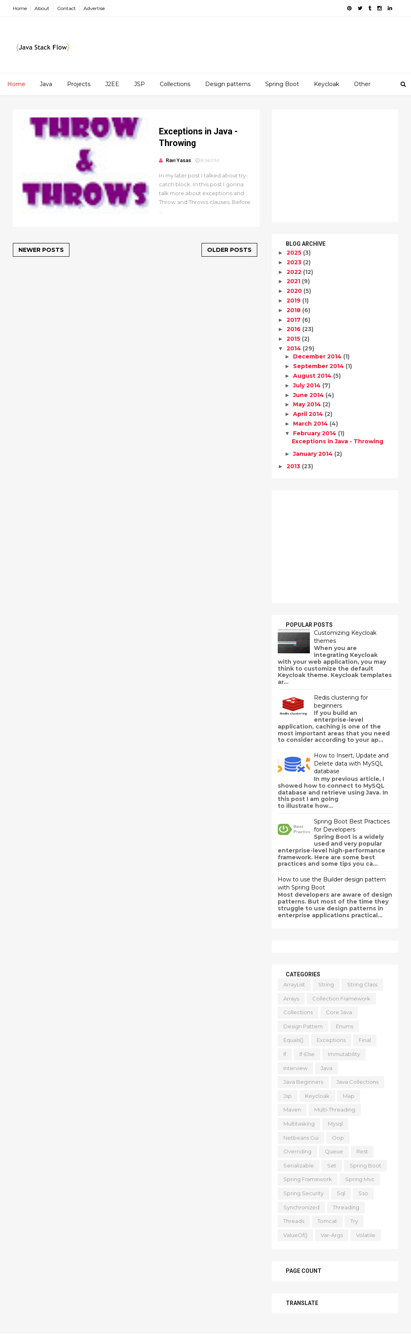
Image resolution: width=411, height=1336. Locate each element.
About (42, 8)
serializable (298, 1165)
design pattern (303, 1026)
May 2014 (308, 404)
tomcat (327, 1221)
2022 (295, 272)
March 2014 (311, 423)
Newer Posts (41, 249)
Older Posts (229, 249)
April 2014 (309, 414)
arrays (291, 998)
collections (298, 1012)
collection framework (341, 998)
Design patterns (227, 84)
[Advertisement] (335, 165)
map (348, 1096)
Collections (175, 84)
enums (344, 1026)
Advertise (94, 8)
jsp (287, 1096)
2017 (294, 319)
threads (293, 1221)
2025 (295, 252)
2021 (294, 281)
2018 (294, 310)
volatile (365, 1235)
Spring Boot (282, 84)
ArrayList (294, 984)
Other (362, 84)
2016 (294, 329)
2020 (295, 290)
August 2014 (313, 375)
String (326, 984)
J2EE (112, 84)
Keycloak (326, 84)
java (326, 1068)
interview (295, 1068)
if (284, 1054)
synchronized (301, 1207)
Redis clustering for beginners (341, 701)
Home (20, 8)
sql (341, 1193)
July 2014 (307, 385)
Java (46, 84)
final (365, 1040)
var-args (332, 1235)
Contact (66, 8)
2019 (294, 300)
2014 (295, 348)
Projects (78, 84)
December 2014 (318, 356)
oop (338, 1137)
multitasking (299, 1123)
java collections (357, 1082)
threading (346, 1207)
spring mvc (359, 1179)
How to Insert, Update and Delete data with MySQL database (351, 763)
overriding (297, 1151)
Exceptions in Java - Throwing (337, 441)
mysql (335, 1123)
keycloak (317, 1096)
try (354, 1221)
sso (363, 1193)
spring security (303, 1193)
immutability (344, 1054)
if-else (307, 1054)
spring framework (307, 1179)
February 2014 (315, 433)
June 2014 (309, 395)
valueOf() (295, 1235)
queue (334, 1151)
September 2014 (319, 366)
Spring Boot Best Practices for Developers (352, 825)
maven (292, 1109)
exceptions (331, 1040)
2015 (294, 338)
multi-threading (334, 1109)
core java (339, 1012)
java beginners (303, 1082)
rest (362, 1151)
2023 (295, 262)
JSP (139, 84)
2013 (294, 466)
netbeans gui (301, 1137)
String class (362, 984)
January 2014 (313, 453)
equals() (293, 1040)
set (331, 1165)
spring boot (365, 1165)
